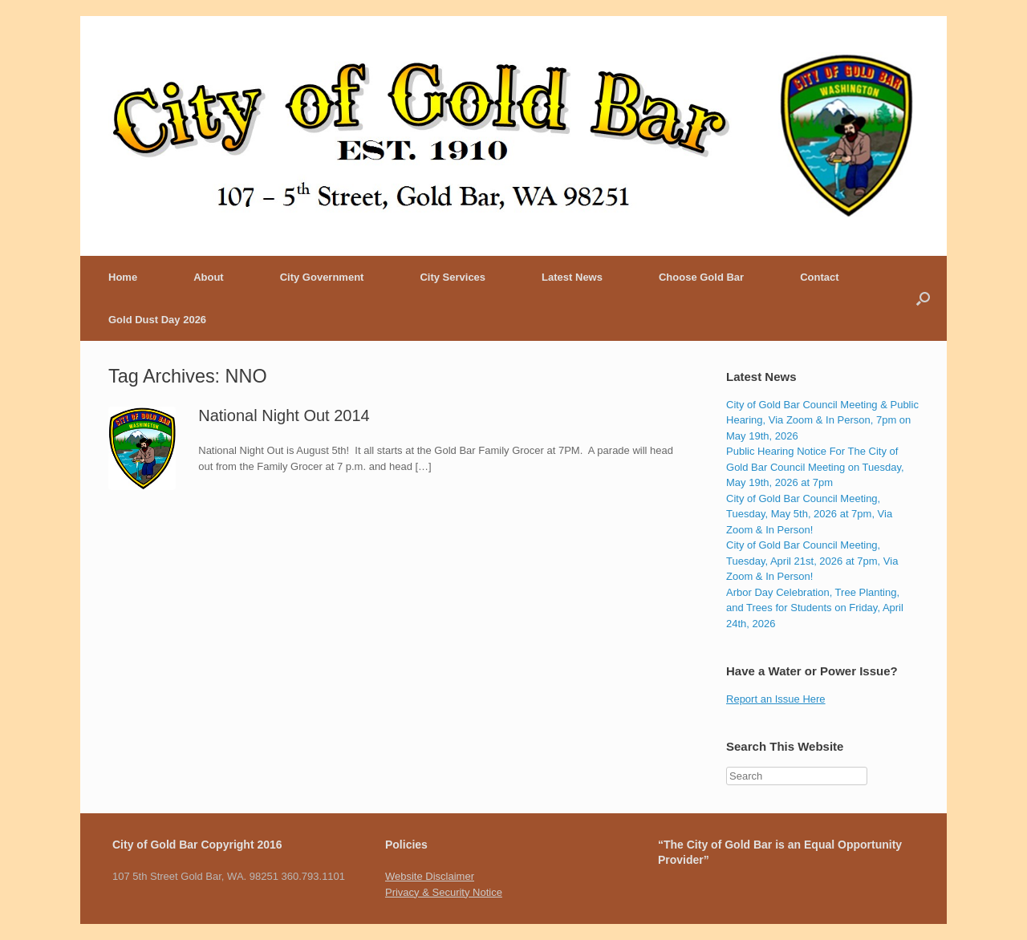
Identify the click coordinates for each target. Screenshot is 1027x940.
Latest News (572, 277)
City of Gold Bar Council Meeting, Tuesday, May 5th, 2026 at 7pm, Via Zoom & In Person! (809, 514)
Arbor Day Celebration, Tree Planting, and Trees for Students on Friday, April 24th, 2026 (814, 608)
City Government (322, 277)
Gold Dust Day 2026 (157, 320)
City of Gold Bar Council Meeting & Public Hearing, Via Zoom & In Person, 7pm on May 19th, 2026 (822, 420)
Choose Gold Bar (701, 277)
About (208, 277)
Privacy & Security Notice (443, 892)
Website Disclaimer (429, 876)
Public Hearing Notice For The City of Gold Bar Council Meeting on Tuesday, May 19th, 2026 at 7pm (815, 466)
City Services (452, 277)
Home (122, 277)
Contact (819, 277)
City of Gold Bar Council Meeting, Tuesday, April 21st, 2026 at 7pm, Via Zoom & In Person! (812, 560)
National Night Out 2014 (283, 415)
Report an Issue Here (776, 699)
